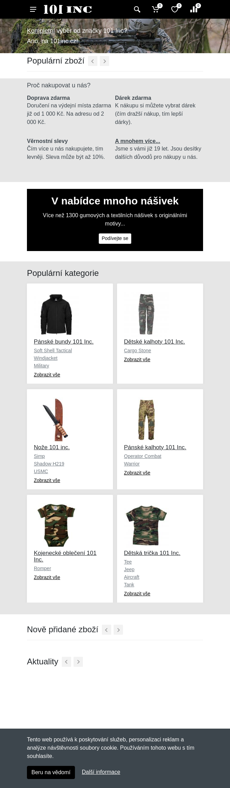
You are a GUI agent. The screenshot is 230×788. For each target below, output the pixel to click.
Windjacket (45, 358)
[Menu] (33, 9)
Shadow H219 (49, 464)
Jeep (129, 569)
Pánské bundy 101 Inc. (64, 341)
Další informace (101, 772)
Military (41, 365)
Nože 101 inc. (52, 447)
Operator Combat (142, 456)
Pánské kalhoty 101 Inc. (155, 447)
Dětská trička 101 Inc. (152, 553)
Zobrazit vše (47, 374)
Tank (129, 584)
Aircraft (131, 577)
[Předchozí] (92, 61)
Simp (39, 456)
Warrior (132, 464)
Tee (128, 562)
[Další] (104, 61)
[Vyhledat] (136, 9)
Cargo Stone (137, 350)
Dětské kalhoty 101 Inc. (154, 341)
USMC (41, 471)
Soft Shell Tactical (53, 350)
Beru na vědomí (50, 772)
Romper (42, 568)
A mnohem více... (137, 141)
